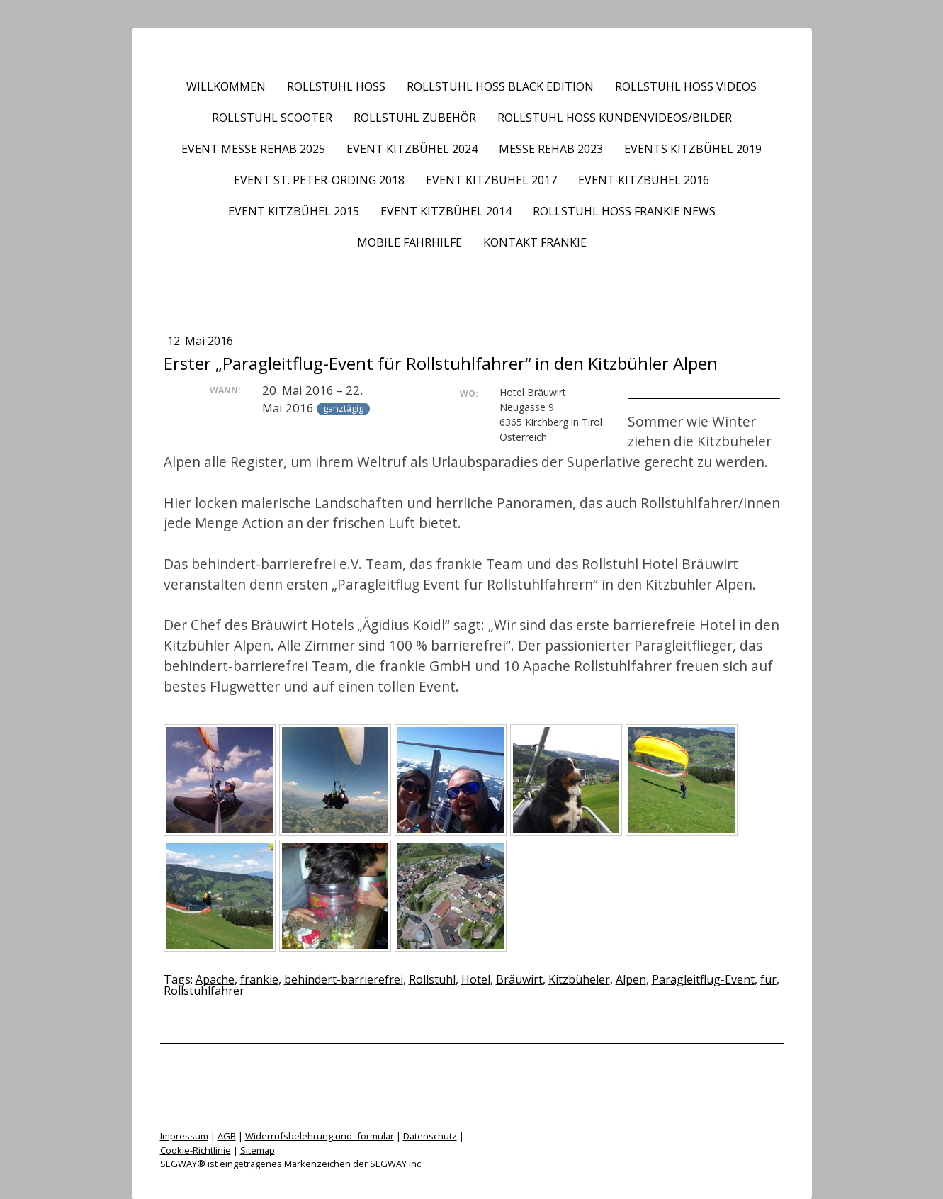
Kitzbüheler (579, 979)
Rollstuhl (432, 979)
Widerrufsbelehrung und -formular (319, 1136)
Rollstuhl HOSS (336, 86)
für (768, 979)
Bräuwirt (519, 979)
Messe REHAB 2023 (551, 149)
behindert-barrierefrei (343, 979)
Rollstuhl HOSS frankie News (624, 211)
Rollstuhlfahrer (204, 990)
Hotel (475, 979)
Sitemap (257, 1150)
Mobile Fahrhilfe (409, 242)
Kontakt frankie (535, 242)
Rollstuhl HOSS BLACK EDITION (500, 86)
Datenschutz (430, 1136)
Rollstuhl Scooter (272, 117)
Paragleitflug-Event (703, 979)
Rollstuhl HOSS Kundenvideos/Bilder (614, 117)
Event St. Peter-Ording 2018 (319, 180)
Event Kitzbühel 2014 (446, 211)
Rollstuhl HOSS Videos (686, 86)
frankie (259, 979)
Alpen (631, 979)
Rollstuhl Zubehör (415, 117)
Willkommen (226, 86)
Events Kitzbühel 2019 (693, 149)
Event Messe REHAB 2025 (253, 149)
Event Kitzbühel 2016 (643, 180)
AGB (227, 1136)
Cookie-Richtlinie (195, 1150)
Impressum (184, 1136)
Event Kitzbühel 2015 (293, 211)
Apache (215, 979)
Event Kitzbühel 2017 (491, 180)
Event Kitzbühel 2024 (412, 149)
